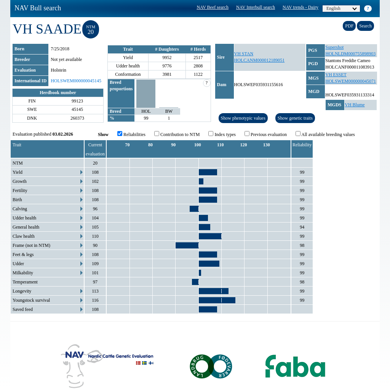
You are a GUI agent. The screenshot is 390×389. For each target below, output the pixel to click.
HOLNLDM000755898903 (350, 53)
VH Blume (354, 104)
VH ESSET (336, 74)
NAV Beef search (213, 7)
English (341, 8)
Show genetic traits (295, 118)
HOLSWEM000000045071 (350, 81)
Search (365, 26)
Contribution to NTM (177, 134)
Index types (222, 134)
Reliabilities (131, 134)
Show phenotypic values (243, 118)
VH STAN (244, 53)
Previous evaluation (266, 134)
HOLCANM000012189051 (259, 60)
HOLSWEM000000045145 (76, 80)
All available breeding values (325, 134)
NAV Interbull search (255, 7)
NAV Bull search (37, 8)
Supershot (334, 47)
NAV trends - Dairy (300, 7)
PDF (349, 26)
